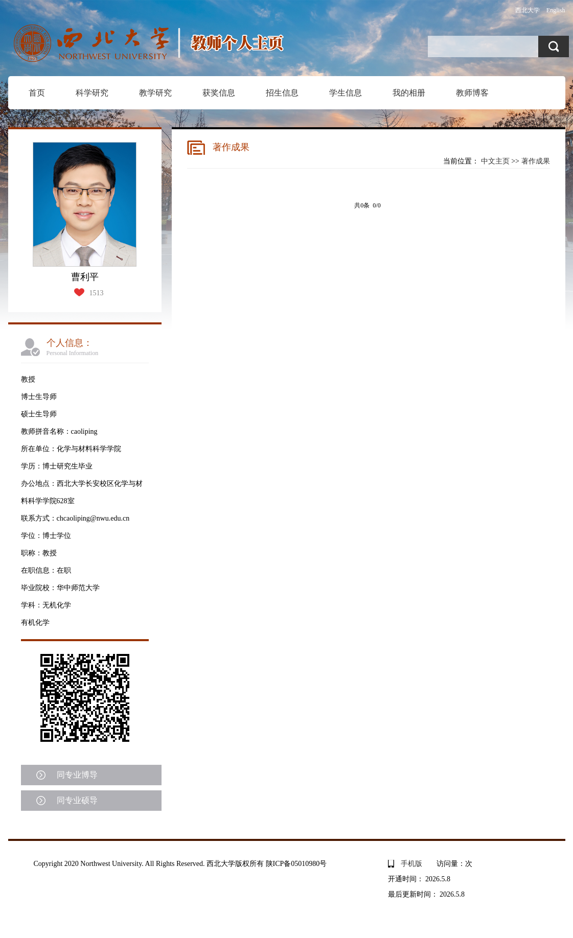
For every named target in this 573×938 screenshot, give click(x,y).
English (555, 10)
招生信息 (282, 92)
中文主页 (495, 161)
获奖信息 (218, 92)
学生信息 (345, 92)
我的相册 (409, 92)
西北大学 (527, 10)
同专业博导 (77, 774)
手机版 (411, 863)
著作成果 (535, 161)
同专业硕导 (77, 800)
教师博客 (472, 92)
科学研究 (92, 92)
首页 (37, 92)
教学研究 (155, 92)
